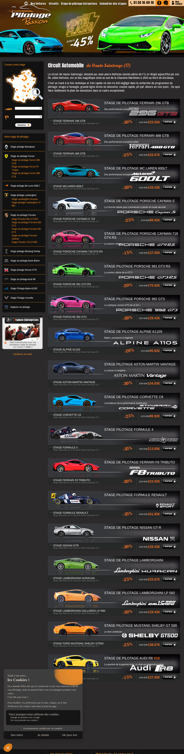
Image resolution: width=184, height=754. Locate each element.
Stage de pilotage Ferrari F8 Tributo (25, 168)
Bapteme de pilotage (17, 307)
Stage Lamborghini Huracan (25, 199)
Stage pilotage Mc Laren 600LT (22, 186)
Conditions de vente (22, 354)
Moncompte (178, 2)
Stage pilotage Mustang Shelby (22, 251)
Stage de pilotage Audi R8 (19, 279)
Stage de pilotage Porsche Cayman (24, 237)
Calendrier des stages (113, 4)
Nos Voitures (38, 4)
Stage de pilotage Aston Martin (22, 260)
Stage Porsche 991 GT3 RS (25, 219)
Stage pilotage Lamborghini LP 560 (26, 204)
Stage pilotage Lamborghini (20, 195)
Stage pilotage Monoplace (19, 147)
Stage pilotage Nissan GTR (20, 270)
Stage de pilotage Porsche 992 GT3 (26, 224)
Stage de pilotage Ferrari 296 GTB (26, 162)
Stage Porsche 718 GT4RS (24, 242)
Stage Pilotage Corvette (18, 298)
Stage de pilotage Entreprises (79, 4)
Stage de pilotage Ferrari (19, 156)
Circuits (54, 4)
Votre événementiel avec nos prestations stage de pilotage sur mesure (23, 344)
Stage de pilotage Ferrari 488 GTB (26, 175)
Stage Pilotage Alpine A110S (20, 288)
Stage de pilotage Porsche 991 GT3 (26, 230)
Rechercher (21, 125)
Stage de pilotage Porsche (20, 215)
